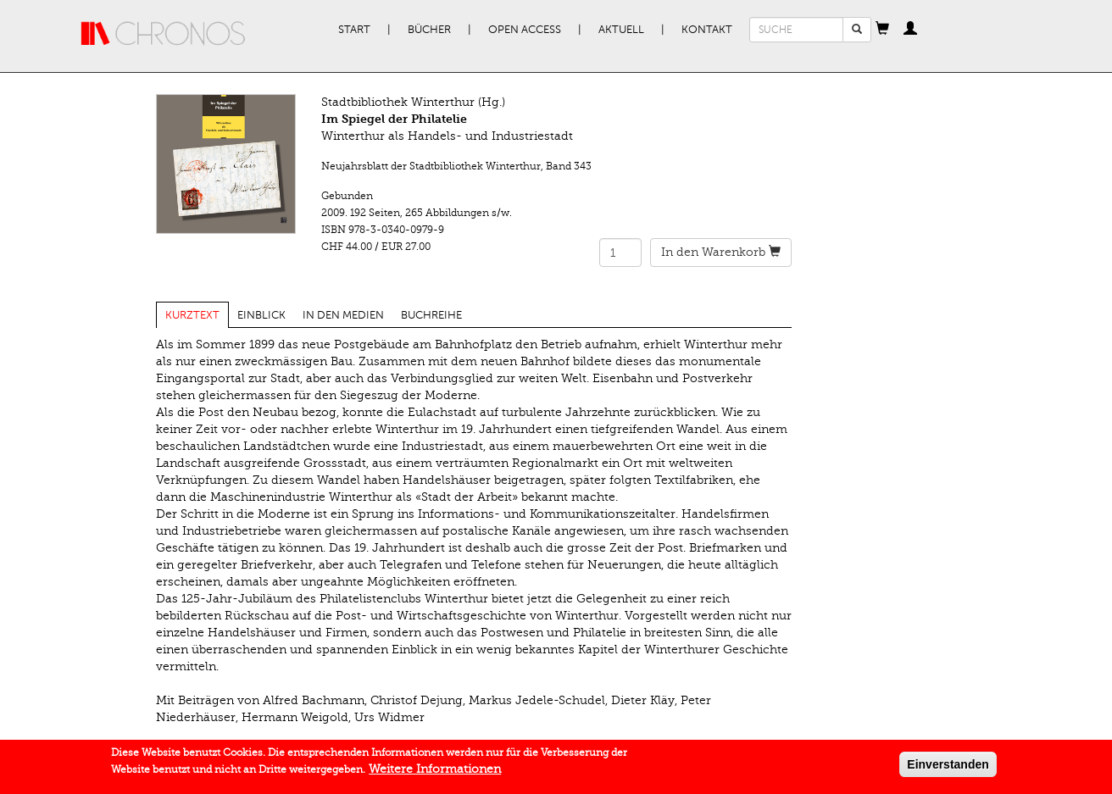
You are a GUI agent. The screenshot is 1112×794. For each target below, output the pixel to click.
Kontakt (706, 30)
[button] (882, 29)
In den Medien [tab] (343, 315)
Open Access (524, 30)
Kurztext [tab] (192, 315)
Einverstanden (947, 768)
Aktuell (621, 30)
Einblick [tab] (261, 315)
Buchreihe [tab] (431, 315)
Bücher (429, 30)
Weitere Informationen (435, 772)
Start (354, 30)
